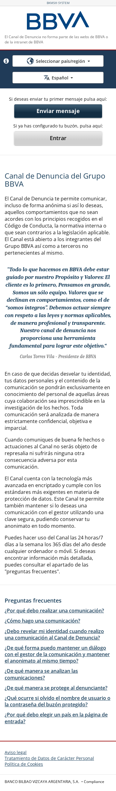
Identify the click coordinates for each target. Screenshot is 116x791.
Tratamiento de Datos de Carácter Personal (49, 758)
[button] (6, 61)
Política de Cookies (24, 764)
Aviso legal (16, 752)
